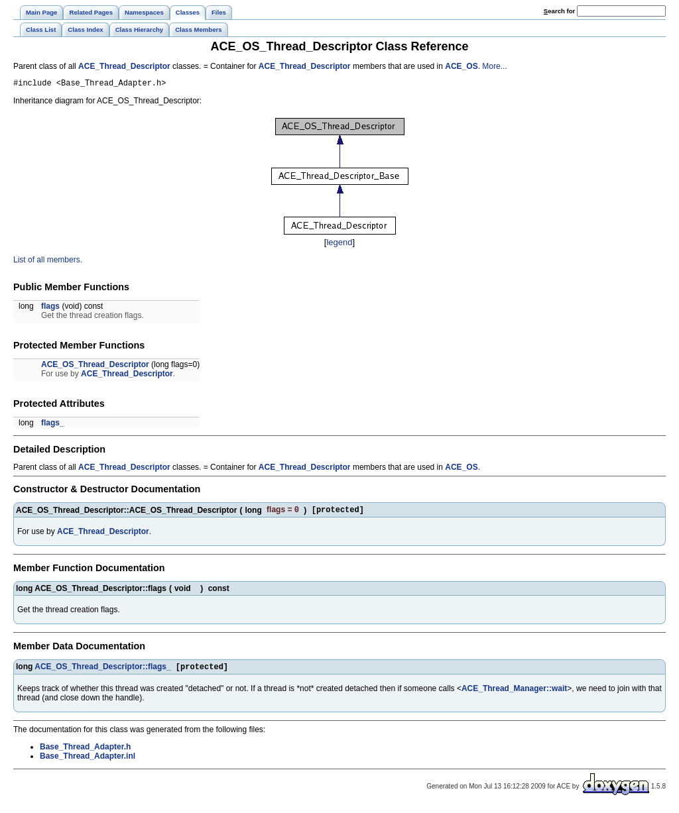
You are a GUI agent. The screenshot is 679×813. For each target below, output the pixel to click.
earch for (559, 11)
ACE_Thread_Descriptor (124, 66)
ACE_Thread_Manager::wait (514, 693)
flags (50, 308)
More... (494, 66)
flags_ (52, 424)
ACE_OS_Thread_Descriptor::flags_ (102, 671)
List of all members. (47, 261)
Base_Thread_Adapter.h (85, 751)
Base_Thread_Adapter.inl (87, 760)
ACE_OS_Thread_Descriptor (95, 366)
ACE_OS (461, 66)
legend (339, 244)
